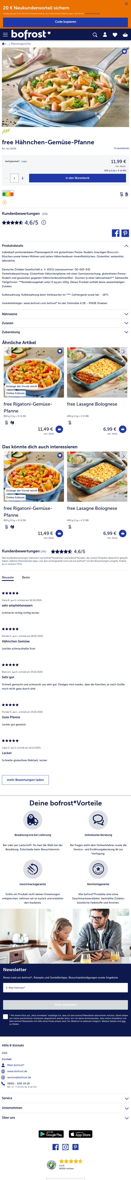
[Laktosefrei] (121, 194)
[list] (65, 859)
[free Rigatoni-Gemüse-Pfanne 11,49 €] (34, 393)
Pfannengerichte (21, 43)
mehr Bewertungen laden (25, 780)
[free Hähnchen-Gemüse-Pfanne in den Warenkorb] (77, 178)
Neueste (8, 577)
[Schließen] (126, 4)
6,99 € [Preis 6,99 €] (109, 429)
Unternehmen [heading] (65, 1107)
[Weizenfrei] (126, 194)
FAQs (19, 564)
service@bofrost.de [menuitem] (16, 1077)
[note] (34, 413)
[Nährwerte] (9, 193)
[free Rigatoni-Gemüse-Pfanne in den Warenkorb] (59, 429)
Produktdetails (121, 148)
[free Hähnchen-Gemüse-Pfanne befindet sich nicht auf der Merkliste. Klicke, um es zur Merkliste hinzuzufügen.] (124, 52)
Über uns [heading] (65, 1117)
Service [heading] (65, 1097)
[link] (36, 34)
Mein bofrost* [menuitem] (13, 1065)
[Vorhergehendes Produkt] (7, 351)
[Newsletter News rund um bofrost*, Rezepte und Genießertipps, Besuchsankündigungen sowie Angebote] (65, 1000)
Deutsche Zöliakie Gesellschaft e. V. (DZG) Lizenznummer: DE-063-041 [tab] (46, 269)
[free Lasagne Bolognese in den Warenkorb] (122, 429)
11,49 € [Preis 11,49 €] (45, 429)
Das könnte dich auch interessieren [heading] (40, 446)
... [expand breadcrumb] (8, 43)
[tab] (105, 34)
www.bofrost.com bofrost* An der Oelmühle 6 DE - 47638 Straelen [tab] (54, 303)
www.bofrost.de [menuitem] (14, 1071)
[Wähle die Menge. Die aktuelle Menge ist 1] (14, 178)
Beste (26, 577)
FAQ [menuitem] (4, 1053)
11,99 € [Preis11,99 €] (118, 161)
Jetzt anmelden (65, 1005)
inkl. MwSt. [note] (49, 434)
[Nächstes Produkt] (124, 351)
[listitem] (21, 385)
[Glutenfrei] (4, 202)
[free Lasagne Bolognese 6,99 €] (97, 393)
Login (24, 161)
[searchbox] (95, 35)
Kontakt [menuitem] (6, 1059)
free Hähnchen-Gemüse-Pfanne (48, 142)
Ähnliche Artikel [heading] (19, 342)
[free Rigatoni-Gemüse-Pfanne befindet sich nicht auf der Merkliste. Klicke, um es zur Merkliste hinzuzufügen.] (60, 351)
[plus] (22, 178)
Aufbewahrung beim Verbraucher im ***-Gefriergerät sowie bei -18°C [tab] (55, 294)
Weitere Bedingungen (92, 14)
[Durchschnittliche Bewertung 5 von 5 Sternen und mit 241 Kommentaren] (43, 222)
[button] (7, 34)
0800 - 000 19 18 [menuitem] (16, 1084)
